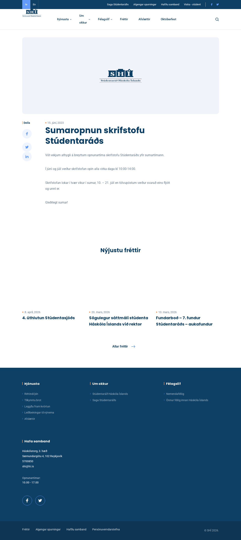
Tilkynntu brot (32, 400)
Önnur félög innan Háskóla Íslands (187, 400)
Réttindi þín (31, 393)
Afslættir (149, 19)
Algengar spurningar (144, 4)
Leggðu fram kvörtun (37, 406)
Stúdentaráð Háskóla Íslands (110, 393)
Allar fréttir (120, 346)
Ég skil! (162, 516)
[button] (220, 19)
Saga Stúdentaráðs (118, 4)
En (34, 4)
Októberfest (173, 19)
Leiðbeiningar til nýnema (39, 412)
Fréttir (128, 19)
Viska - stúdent (192, 4)
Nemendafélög (175, 393)
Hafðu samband (170, 4)
